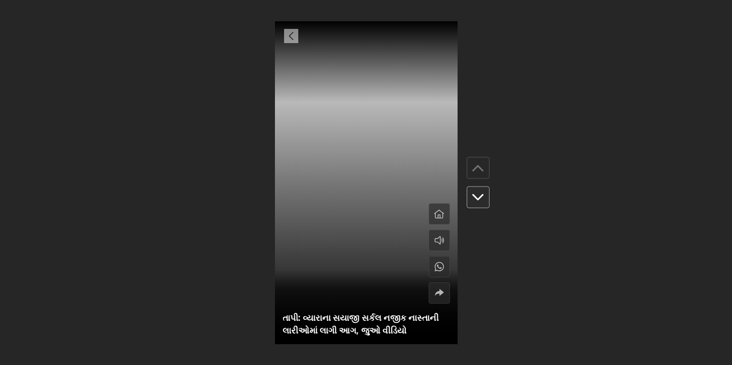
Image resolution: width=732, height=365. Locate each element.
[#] (439, 266)
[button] (478, 197)
